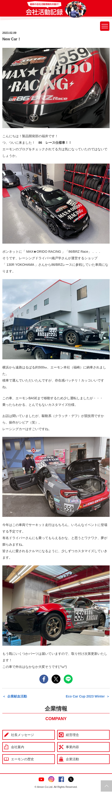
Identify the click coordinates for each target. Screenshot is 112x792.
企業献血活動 (17, 696)
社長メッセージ (22, 735)
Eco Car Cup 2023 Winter (85, 696)
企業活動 (72, 759)
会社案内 (17, 747)
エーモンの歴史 (22, 759)
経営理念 (72, 735)
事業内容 (72, 747)
